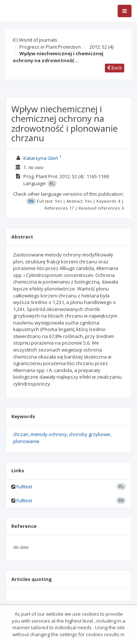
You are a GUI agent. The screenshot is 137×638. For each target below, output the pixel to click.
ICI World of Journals (35, 40)
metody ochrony (49, 434)
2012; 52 (101, 47)
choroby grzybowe (89, 434)
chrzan (20, 434)
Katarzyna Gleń (40, 158)
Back (114, 67)
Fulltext (24, 486)
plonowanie (26, 441)
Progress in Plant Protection (50, 47)
